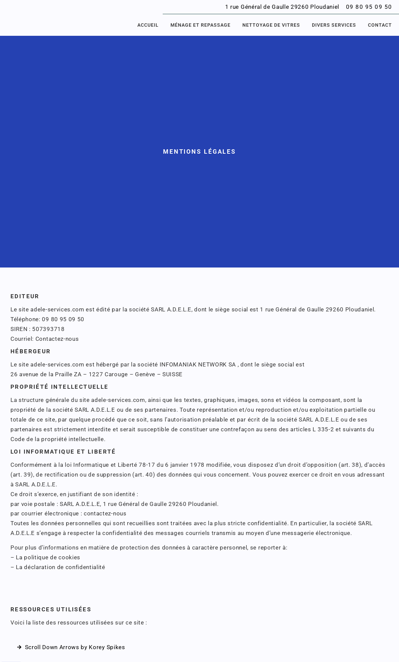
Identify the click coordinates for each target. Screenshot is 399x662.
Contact (380, 25)
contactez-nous (105, 513)
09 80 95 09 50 (369, 6)
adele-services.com (57, 309)
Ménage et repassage (200, 25)
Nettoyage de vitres (271, 25)
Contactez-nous (57, 338)
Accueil (148, 25)
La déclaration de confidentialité (60, 567)
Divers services (334, 25)
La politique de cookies (48, 557)
